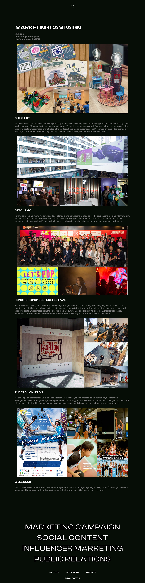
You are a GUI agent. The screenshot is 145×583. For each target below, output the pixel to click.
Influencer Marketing (72, 548)
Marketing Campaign (72, 527)
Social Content (72, 537)
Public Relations (72, 559)
